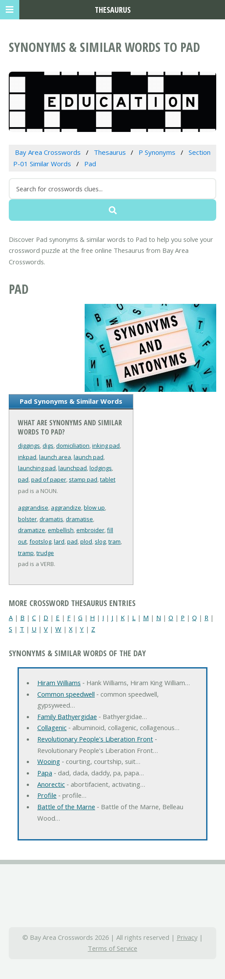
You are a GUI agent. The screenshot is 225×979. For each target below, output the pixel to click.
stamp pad (83, 479)
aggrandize (66, 507)
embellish (61, 530)
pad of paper (48, 479)
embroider (90, 530)
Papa (44, 772)
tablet (107, 479)
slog (100, 541)
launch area (55, 457)
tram (114, 541)
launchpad (72, 468)
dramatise (79, 519)
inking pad (106, 445)
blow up (94, 507)
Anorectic (51, 784)
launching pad (37, 468)
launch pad (89, 457)
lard (59, 541)
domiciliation (72, 445)
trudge (45, 553)
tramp (26, 553)
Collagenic (52, 727)
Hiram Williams (59, 682)
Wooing (48, 761)
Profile (47, 795)
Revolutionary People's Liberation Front (95, 738)
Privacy (187, 937)
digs (48, 445)
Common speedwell (66, 694)
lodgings (100, 468)
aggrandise (33, 507)
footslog (40, 541)
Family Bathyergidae (67, 716)
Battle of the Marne (66, 806)
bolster (27, 519)
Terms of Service (112, 948)
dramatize (31, 530)
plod (86, 541)
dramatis (51, 519)
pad (23, 479)
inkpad (27, 457)
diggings (29, 445)
